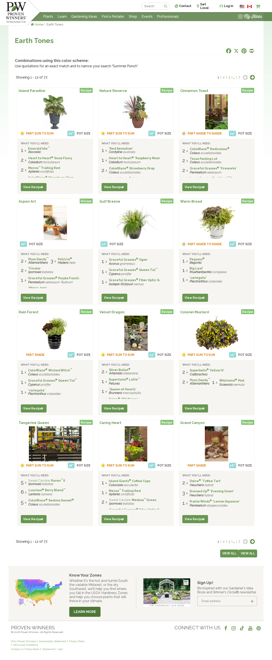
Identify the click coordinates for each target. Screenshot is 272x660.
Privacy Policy (77, 641)
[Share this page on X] (236, 50)
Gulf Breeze (109, 201)
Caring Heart (110, 423)
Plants (48, 16)
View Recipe (32, 187)
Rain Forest (28, 312)
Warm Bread (191, 201)
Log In (228, 6)
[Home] (16, 12)
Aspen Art (27, 201)
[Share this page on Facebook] (228, 50)
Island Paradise (32, 91)
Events (147, 16)
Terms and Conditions (25, 644)
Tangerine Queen (34, 423)
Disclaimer (48, 649)
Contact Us (17, 649)
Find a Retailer (113, 16)
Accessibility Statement (52, 641)
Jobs (60, 649)
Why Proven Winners (23, 641)
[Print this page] (251, 50)
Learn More (85, 612)
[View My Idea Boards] (250, 17)
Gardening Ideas (84, 16)
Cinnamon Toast (194, 91)
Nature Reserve (113, 91)
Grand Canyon (192, 423)
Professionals (168, 16)
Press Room (33, 649)
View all (248, 553)
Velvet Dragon (112, 312)
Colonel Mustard (194, 312)
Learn (62, 16)
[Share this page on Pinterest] (244, 50)
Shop (133, 16)
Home (39, 24)
